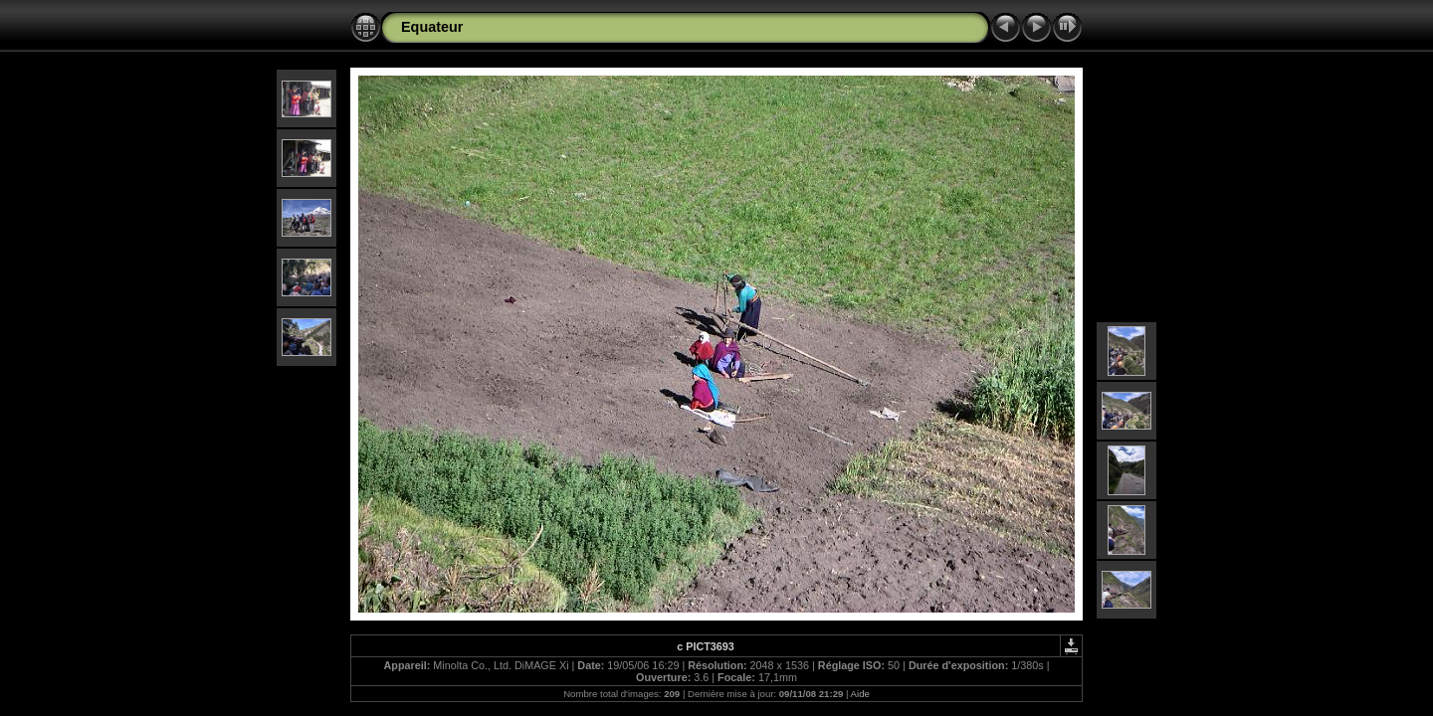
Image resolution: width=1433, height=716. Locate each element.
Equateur (432, 27)
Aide (860, 693)
